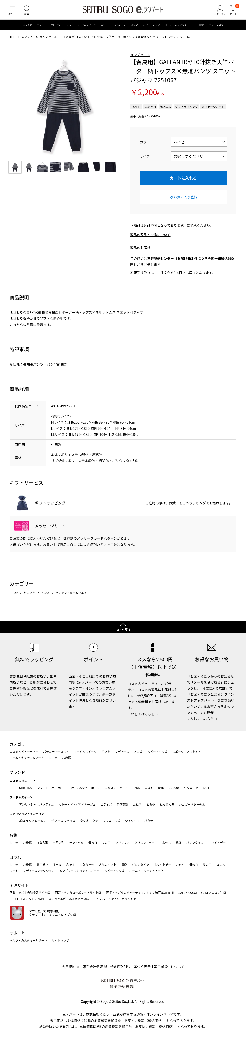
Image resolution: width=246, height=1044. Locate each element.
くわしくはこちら (141, 714)
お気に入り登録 (185, 201)
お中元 (53, 758)
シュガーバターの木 (192, 804)
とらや (150, 804)
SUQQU (174, 788)
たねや (137, 804)
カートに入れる (183, 182)
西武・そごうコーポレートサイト (76, 893)
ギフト (104, 30)
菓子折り (42, 865)
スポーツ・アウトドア (186, 752)
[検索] (29, 13)
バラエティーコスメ (56, 752)
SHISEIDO (25, 788)
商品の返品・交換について (150, 239)
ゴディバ (106, 804)
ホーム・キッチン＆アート (179, 30)
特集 (13, 835)
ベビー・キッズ (151, 30)
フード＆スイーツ (86, 30)
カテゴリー (19, 744)
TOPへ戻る (123, 629)
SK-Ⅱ (206, 788)
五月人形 (58, 843)
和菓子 (70, 865)
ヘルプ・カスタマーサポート (28, 940)
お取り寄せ (87, 865)
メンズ (134, 30)
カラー (145, 146)
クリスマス (122, 843)
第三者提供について (169, 966)
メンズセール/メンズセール (39, 41)
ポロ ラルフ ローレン (32, 821)
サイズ (145, 160)
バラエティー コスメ (60, 30)
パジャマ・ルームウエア (71, 597)
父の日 (106, 843)
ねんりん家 (167, 804)
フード (14, 871)
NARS (136, 788)
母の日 (92, 843)
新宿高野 (122, 804)
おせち (166, 843)
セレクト (29, 597)
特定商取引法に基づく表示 (130, 966)
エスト (148, 788)
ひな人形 (42, 843)
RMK (161, 788)
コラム (15, 857)
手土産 (57, 865)
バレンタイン (194, 843)
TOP (12, 41)
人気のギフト (107, 865)
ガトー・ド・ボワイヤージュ (77, 804)
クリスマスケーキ (146, 843)
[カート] (233, 13)
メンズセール (140, 59)
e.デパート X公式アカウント (115, 899)
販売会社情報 (93, 966)
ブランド (17, 772)
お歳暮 (66, 758)
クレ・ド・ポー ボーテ (52, 788)
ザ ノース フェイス (63, 821)
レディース (119, 30)
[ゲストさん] (218, 13)
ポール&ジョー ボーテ (85, 788)
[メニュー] (13, 13)
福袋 (178, 843)
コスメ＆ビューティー (32, 30)
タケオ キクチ (89, 821)
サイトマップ (60, 940)
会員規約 (68, 966)
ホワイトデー (217, 843)
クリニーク (191, 788)
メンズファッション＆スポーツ (79, 871)
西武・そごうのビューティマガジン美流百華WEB (138, 893)
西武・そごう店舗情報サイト (28, 893)
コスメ (220, 865)
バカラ (148, 821)
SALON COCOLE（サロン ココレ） (200, 893)
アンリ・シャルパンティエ (36, 804)
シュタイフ (132, 821)
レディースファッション (39, 871)
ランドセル (76, 843)
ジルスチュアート (116, 788)
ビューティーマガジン (214, 30)
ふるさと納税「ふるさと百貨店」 (70, 899)
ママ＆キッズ (111, 821)
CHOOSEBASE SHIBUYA (25, 899)
